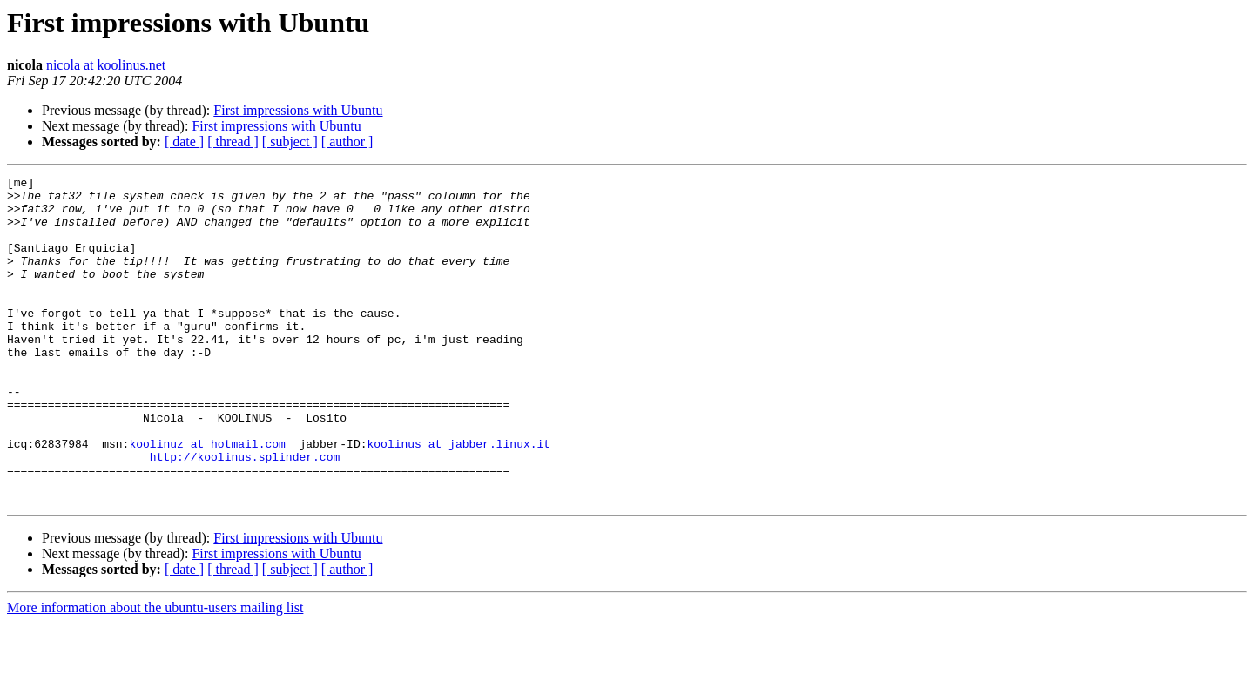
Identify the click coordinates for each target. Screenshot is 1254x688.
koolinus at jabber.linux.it (458, 498)
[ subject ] (290, 141)
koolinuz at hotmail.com (207, 498)
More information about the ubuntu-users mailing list (155, 672)
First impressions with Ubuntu (297, 110)
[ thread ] (233, 141)
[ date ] (184, 141)
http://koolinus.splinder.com (245, 514)
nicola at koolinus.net (105, 64)
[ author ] (347, 141)
